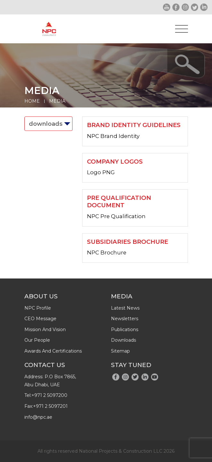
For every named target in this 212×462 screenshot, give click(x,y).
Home (32, 101)
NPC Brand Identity (113, 136)
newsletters (124, 318)
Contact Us (44, 365)
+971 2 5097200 (49, 395)
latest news (125, 308)
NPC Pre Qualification (116, 216)
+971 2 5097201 (50, 406)
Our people (37, 340)
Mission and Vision (45, 329)
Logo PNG (101, 172)
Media (57, 101)
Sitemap (120, 351)
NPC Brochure (106, 252)
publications (124, 329)
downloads (123, 340)
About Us (41, 296)
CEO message (40, 318)
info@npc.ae (38, 417)
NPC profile (37, 308)
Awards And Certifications (53, 351)
